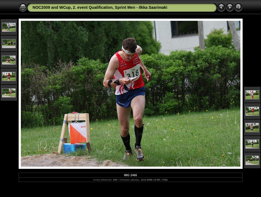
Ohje (165, 179)
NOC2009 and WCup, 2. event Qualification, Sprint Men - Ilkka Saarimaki (100, 7)
